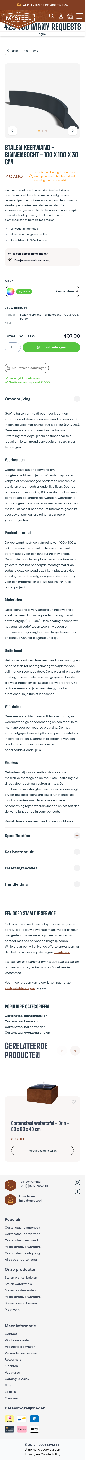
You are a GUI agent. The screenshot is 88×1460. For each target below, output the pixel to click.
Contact (11, 1334)
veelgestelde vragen (20, 988)
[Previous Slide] (62, 1051)
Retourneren (14, 1359)
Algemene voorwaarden (42, 1449)
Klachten (11, 1366)
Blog (8, 1385)
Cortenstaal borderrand (22, 1234)
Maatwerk (12, 1309)
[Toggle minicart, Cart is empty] (70, 16)
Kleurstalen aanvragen (27, 368)
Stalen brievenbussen (21, 1303)
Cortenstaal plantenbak (22, 1227)
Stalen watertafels (18, 1284)
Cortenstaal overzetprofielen (27, 1032)
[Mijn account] (61, 16)
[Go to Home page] (19, 19)
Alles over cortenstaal (21, 1259)
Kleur (9, 281)
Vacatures (12, 1372)
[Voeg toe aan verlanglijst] (73, 1101)
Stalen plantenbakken (21, 1277)
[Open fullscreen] (42, 100)
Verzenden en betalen (21, 1353)
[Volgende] (72, 130)
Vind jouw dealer (17, 1340)
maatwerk (62, 952)
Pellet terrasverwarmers (23, 1247)
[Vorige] (12, 130)
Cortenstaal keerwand (22, 1021)
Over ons (11, 1398)
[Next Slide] (75, 1051)
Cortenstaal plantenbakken (26, 1016)
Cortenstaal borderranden (25, 1027)
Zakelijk (10, 1392)
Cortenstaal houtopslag (22, 1253)
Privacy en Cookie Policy (42, 1454)
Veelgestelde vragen (20, 1347)
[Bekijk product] (42, 1150)
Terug (11, 50)
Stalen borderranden (20, 1290)
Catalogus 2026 (17, 1379)
